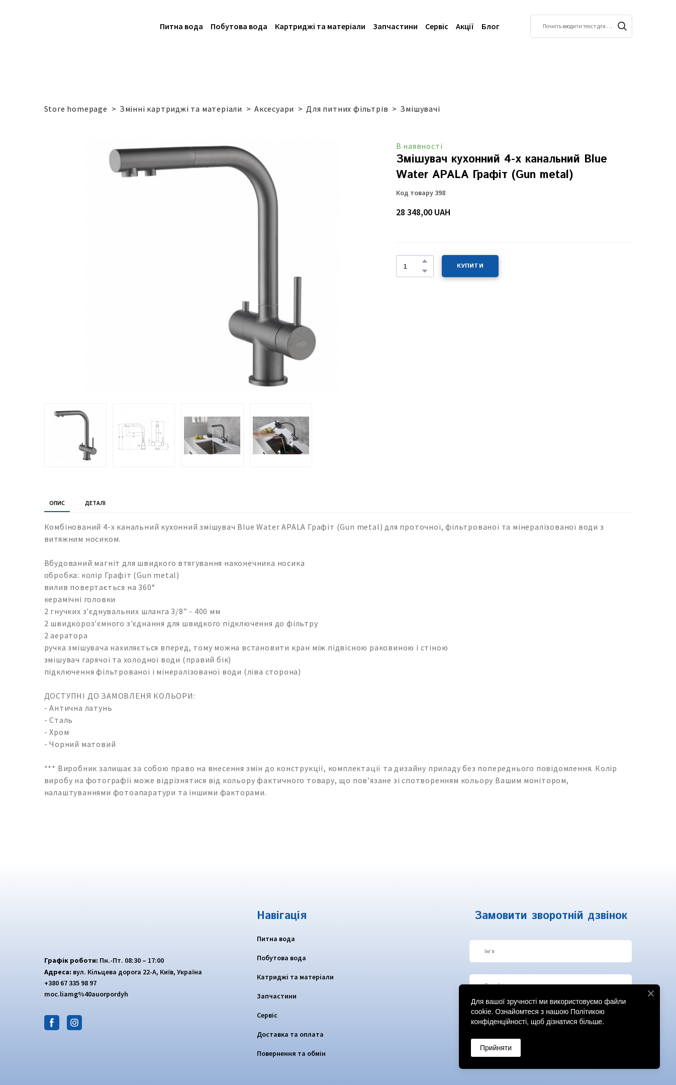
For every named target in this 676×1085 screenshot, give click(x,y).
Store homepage (76, 109)
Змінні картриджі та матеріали (181, 109)
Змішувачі (420, 109)
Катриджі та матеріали (295, 976)
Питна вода (181, 26)
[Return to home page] (83, 26)
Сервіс (436, 26)
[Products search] (581, 26)
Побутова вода (239, 26)
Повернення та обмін (291, 1053)
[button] (622, 26)
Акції (465, 26)
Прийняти (496, 1048)
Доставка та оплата (290, 1034)
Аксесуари (274, 109)
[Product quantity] (412, 266)
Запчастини (395, 26)
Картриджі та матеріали (320, 26)
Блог (490, 26)
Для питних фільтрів (347, 109)
